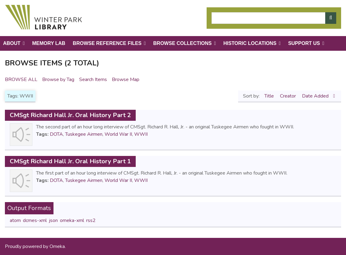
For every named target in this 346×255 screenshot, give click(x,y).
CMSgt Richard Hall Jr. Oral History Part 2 (70, 115)
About (11, 43)
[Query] (274, 18)
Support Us (304, 43)
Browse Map (125, 79)
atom (15, 220)
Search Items (93, 79)
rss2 (91, 220)
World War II (118, 134)
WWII (141, 134)
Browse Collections (182, 43)
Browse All (21, 79)
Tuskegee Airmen (83, 134)
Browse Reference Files (107, 43)
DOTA (56, 134)
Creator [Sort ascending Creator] (288, 96)
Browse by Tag (58, 79)
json (53, 220)
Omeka (57, 246)
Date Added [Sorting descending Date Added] (316, 96)
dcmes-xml (35, 220)
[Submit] (330, 18)
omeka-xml (72, 220)
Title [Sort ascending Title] (269, 96)
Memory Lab (48, 43)
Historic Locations (250, 43)
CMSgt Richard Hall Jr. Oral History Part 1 (70, 161)
